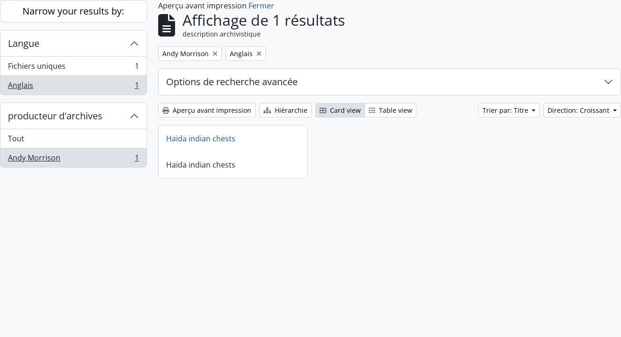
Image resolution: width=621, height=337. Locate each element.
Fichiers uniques (73, 68)
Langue (23, 43)
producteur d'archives (55, 116)
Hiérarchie (285, 110)
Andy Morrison (73, 159)
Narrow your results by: (73, 11)
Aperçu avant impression (206, 110)
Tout (16, 138)
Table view (390, 110)
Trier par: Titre (506, 110)
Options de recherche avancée (232, 81)
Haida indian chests (200, 138)
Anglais (73, 87)
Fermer (261, 5)
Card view (340, 110)
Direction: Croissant (579, 110)
